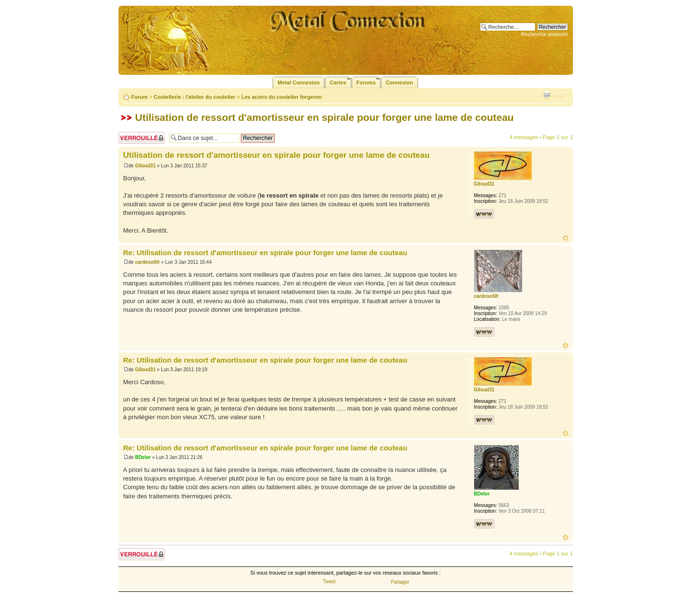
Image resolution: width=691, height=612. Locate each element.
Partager (400, 582)
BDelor (143, 457)
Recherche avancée (544, 34)
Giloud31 (145, 165)
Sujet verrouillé (142, 138)
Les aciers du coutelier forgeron (281, 97)
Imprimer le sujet (546, 95)
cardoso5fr (147, 262)
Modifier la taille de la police (561, 95)
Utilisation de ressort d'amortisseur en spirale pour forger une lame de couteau (324, 117)
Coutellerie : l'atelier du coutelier (194, 97)
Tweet (329, 581)
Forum (139, 97)
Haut (565, 238)
